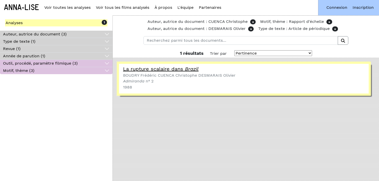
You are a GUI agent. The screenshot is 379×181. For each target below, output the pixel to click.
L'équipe (185, 7)
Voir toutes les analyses (67, 7)
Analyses (14, 22)
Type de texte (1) (19, 41)
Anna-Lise (21, 8)
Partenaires (210, 7)
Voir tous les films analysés (122, 7)
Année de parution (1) (24, 56)
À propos (163, 7)
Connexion (336, 7)
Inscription (363, 7)
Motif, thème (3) (18, 70)
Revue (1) (12, 48)
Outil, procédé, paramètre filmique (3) (40, 63)
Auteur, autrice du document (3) (35, 34)
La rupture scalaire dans (161, 69)
